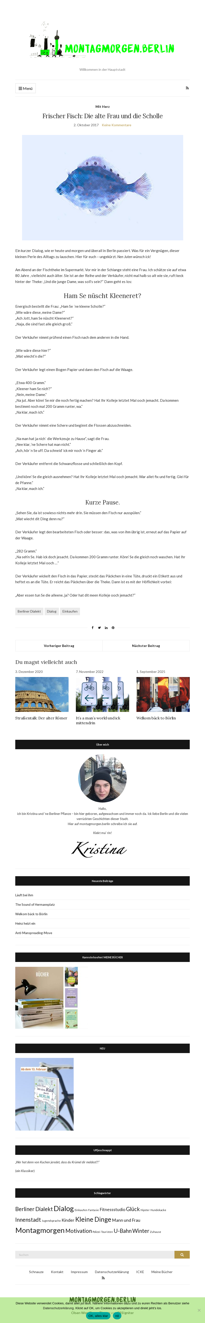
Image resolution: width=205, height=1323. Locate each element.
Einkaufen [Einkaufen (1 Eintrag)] (81, 1210)
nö (117, 1316)
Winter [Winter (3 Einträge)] (140, 1231)
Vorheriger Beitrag (59, 646)
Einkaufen (70, 611)
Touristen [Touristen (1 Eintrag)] (107, 1231)
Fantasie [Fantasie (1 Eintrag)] (93, 1210)
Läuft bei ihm (24, 895)
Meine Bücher (162, 1272)
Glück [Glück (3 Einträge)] (133, 1209)
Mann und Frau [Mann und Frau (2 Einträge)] (126, 1220)
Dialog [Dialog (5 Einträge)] (64, 1208)
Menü (25, 88)
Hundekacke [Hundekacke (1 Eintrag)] (158, 1210)
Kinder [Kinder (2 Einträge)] (68, 1220)
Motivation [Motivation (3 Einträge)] (78, 1231)
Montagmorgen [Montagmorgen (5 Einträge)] (40, 1230)
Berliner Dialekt (29, 611)
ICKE (140, 1272)
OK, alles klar (98, 1316)
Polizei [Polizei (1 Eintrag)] (96, 1231)
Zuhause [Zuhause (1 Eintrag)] (155, 1231)
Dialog (51, 611)
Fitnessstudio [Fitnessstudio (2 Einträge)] (112, 1209)
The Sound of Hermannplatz (35, 904)
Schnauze (36, 1272)
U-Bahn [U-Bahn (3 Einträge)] (123, 1231)
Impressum (79, 1272)
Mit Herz (102, 106)
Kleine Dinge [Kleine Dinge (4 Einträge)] (93, 1219)
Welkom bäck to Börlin (156, 718)
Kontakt (57, 1272)
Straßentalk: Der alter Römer (41, 718)
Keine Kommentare (116, 125)
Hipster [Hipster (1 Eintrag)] (145, 1210)
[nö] (199, 1310)
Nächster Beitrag (146, 646)
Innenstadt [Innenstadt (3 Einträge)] (28, 1219)
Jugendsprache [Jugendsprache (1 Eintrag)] (51, 1220)
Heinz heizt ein (25, 923)
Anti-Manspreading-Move (33, 933)
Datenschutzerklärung (112, 1272)
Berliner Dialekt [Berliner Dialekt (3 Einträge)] (34, 1209)
